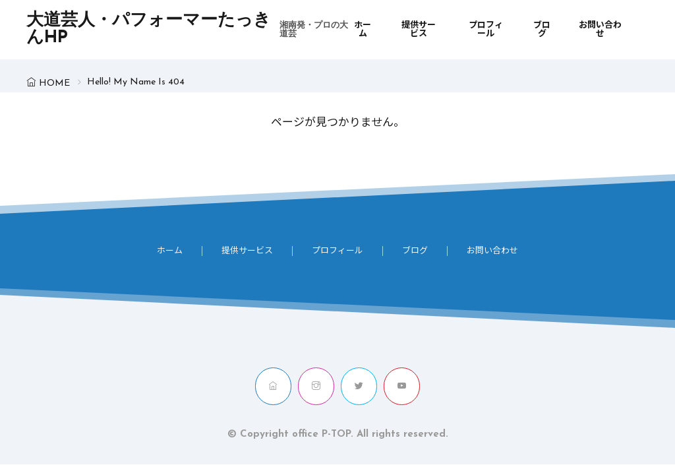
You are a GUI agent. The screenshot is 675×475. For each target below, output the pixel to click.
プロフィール (486, 29)
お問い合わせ (600, 29)
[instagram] (316, 386)
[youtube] (402, 386)
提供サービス (418, 29)
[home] (273, 386)
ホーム (362, 29)
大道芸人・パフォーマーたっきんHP (189, 30)
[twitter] (359, 386)
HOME (54, 83)
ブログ (541, 29)
